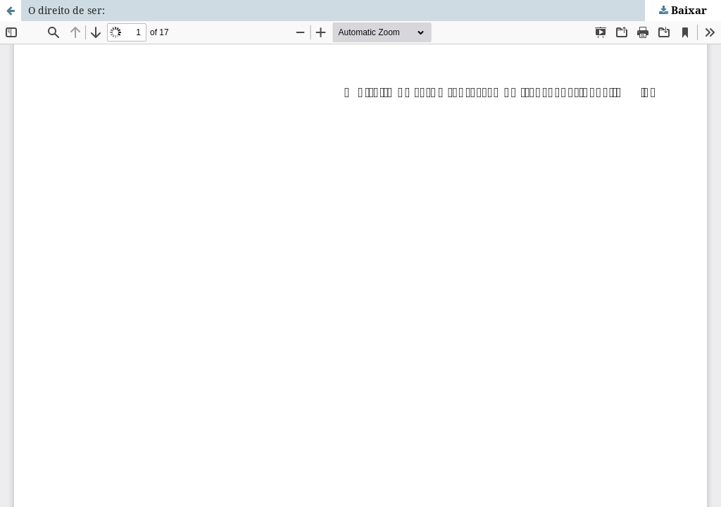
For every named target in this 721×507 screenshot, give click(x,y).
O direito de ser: (66, 10)
